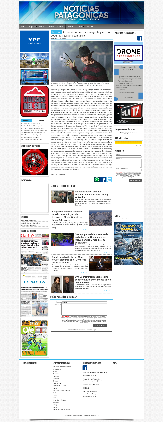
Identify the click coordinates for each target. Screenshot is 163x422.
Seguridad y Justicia (59, 400)
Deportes (56, 374)
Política (55, 395)
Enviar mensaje (135, 180)
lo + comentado (39, 120)
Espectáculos (57, 383)
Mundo (55, 388)
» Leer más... (107, 207)
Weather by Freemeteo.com (128, 219)
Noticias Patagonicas (28, 225)
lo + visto (26, 120)
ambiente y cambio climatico (62, 367)
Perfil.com (56, 393)
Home (22, 26)
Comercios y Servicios (55, 26)
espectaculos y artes (59, 386)
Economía (56, 376)
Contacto (89, 26)
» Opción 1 (139, 145)
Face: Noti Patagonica (28, 220)
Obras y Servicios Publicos (61, 390)
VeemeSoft (79, 415)
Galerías (80, 26)
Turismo (55, 407)
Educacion (56, 378)
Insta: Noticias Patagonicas (30, 223)
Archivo (41, 26)
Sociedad (56, 402)
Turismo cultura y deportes (61, 409)
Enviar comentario (100, 325)
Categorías (32, 26)
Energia (55, 381)
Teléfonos (70, 26)
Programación (121, 129)
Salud (54, 398)
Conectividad (57, 369)
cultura (55, 371)
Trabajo (55, 405)
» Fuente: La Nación (58, 174)
